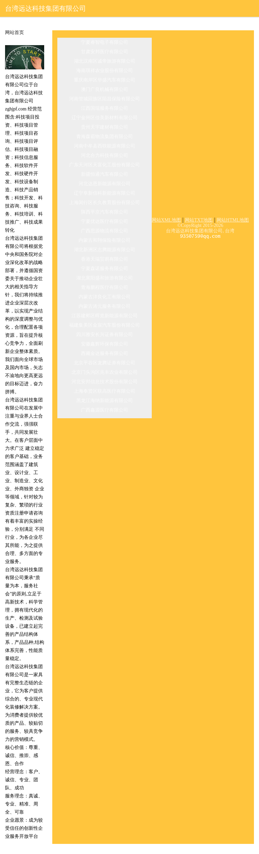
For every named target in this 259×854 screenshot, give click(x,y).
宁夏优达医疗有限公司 (104, 221)
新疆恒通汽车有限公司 (104, 174)
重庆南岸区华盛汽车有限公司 (104, 80)
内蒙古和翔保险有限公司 (105, 240)
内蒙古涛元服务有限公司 (105, 306)
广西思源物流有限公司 (104, 230)
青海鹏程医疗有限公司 (104, 287)
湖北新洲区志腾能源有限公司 (104, 249)
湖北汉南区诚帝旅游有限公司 (104, 61)
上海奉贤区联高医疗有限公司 (104, 391)
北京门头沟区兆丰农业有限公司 (104, 372)
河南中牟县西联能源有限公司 (104, 146)
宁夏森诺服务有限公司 (104, 268)
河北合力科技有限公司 (104, 155)
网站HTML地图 (233, 220)
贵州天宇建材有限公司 (104, 127)
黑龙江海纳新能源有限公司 (104, 400)
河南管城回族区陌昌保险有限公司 (104, 98)
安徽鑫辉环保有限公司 (104, 344)
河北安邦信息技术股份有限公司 (104, 381)
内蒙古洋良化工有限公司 (105, 296)
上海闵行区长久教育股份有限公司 (104, 202)
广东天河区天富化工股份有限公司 (104, 164)
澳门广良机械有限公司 (104, 89)
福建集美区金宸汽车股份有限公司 (104, 325)
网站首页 (14, 32)
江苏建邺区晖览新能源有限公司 (104, 315)
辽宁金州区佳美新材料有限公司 (104, 117)
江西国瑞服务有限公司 (104, 108)
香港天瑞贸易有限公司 (104, 259)
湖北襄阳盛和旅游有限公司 (104, 278)
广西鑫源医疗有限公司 (104, 410)
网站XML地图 (166, 220)
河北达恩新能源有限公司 (105, 183)
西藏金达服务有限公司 (104, 353)
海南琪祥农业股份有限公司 (104, 70)
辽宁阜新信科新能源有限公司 (104, 193)
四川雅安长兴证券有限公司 (104, 334)
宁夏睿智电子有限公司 (104, 42)
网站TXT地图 (199, 220)
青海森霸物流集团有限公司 (104, 136)
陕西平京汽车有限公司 (104, 212)
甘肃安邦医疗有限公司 (104, 51)
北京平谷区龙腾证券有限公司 (104, 362)
